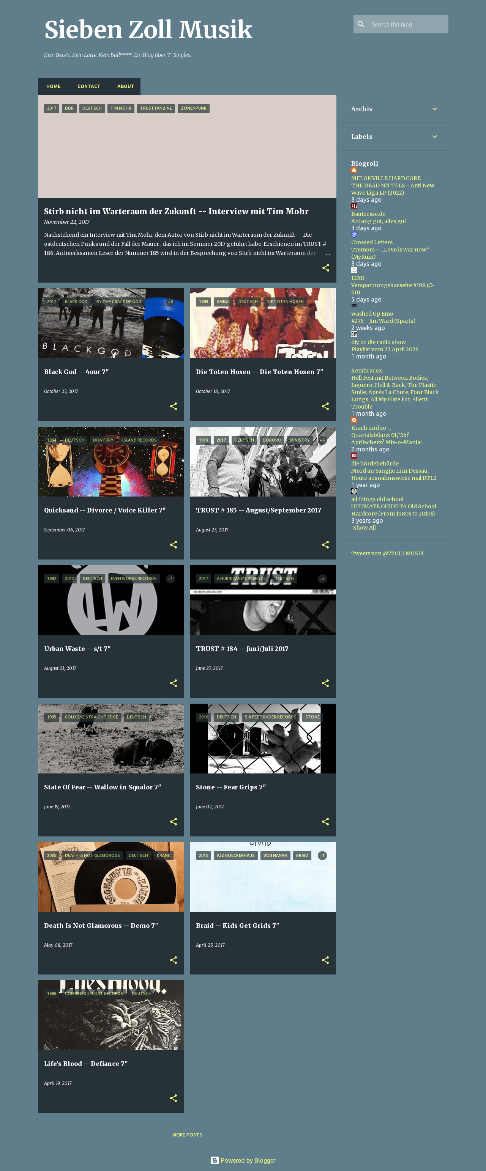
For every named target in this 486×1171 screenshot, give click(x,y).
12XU (357, 278)
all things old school (377, 499)
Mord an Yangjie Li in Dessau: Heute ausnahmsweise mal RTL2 (394, 474)
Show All (364, 527)
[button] (325, 268)
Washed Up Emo (372, 313)
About (123, 86)
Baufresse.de (368, 214)
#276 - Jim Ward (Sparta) (383, 321)
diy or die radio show (378, 342)
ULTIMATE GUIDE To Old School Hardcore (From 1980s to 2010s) (393, 510)
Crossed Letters (372, 242)
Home (51, 86)
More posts (187, 1134)
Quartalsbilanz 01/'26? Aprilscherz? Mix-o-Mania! (386, 439)
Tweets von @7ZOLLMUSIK (387, 553)
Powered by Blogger (243, 1160)
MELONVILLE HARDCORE (386, 178)
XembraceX (366, 370)
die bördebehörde (375, 463)
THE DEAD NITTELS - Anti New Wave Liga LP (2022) (392, 189)
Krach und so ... (371, 427)
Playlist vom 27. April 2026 (385, 349)
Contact (86, 86)
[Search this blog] (408, 24)
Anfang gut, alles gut (378, 221)
